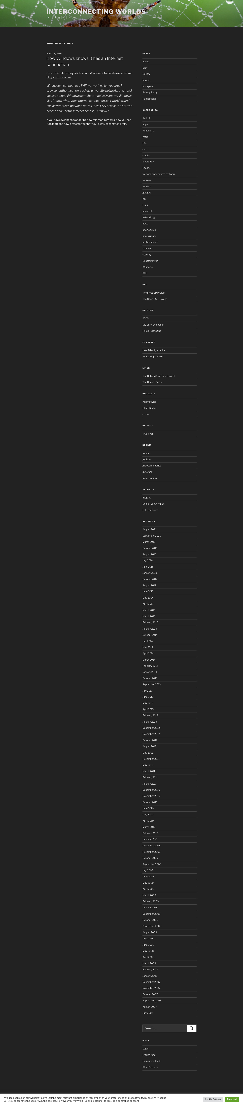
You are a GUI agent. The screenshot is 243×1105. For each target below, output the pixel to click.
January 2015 (149, 628)
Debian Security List (153, 503)
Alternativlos (149, 401)
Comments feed (151, 1061)
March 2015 (148, 616)
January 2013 (149, 721)
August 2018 (149, 554)
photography (149, 236)
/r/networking (149, 478)
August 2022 (149, 529)
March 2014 (148, 659)
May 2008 (148, 951)
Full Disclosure (150, 510)
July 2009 (147, 870)
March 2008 (149, 963)
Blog (144, 67)
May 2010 (147, 814)
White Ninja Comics (153, 356)
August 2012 (149, 746)
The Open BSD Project (154, 299)
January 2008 (149, 975)
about (145, 61)
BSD (144, 143)
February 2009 (150, 901)
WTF (145, 273)
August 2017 (149, 585)
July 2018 (147, 560)
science (146, 248)
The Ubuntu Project (153, 382)
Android (146, 118)
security (146, 254)
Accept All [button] (232, 1099)
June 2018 (148, 566)
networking (148, 217)
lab (144, 198)
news (145, 223)
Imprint (146, 80)
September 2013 (151, 684)
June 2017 (147, 591)
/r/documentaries (151, 465)
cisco (145, 149)
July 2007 (147, 1013)
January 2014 (149, 672)
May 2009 (148, 882)
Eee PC (146, 167)
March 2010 (148, 827)
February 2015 (150, 622)
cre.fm (145, 414)
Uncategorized (150, 260)
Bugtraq (146, 497)
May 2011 (147, 765)
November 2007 (151, 988)
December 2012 (151, 727)
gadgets (146, 192)
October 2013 (149, 678)
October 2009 (150, 858)
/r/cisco (146, 459)
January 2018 (149, 572)
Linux (145, 205)
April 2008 (148, 957)
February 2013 (150, 715)
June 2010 (148, 808)
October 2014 (149, 634)
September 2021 (151, 535)
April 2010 (148, 820)
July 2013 (147, 690)
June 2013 (148, 696)
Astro (145, 136)
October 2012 (149, 740)
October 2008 (150, 920)
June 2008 (148, 944)
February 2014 (150, 665)
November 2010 (151, 796)
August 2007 (149, 1006)
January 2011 (149, 783)
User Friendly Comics (153, 350)
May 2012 (147, 752)
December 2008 (151, 913)
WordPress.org (150, 1067)
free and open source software (158, 174)
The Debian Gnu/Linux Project (158, 376)
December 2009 (151, 845)
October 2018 (150, 548)
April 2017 (148, 603)
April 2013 (148, 709)
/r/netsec (147, 471)
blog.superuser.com (59, 77)
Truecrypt (147, 433)
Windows (147, 267)
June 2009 (148, 876)
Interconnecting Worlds (96, 11)
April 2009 (148, 889)
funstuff (146, 186)
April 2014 (148, 653)
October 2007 (150, 994)
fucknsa (146, 180)
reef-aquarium (150, 242)
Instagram (147, 86)
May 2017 (147, 597)
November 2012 (151, 734)
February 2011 (150, 777)
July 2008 (147, 938)
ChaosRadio (149, 408)
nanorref (147, 211)
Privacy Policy (149, 92)
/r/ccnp (146, 453)
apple (145, 124)
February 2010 (150, 833)
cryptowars (148, 161)
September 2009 (151, 864)
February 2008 (150, 969)
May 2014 (147, 647)
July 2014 (147, 641)
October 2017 (149, 579)
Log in (145, 1048)
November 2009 (151, 851)
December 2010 (151, 789)
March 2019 (148, 541)
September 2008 (151, 926)
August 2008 (149, 932)
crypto (145, 155)
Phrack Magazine (151, 330)
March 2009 (149, 895)
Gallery (146, 73)
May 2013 (147, 703)
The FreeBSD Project (153, 292)
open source (149, 229)
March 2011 (148, 771)
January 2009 (149, 907)
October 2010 (150, 802)
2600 (145, 318)
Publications (149, 98)
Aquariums (148, 130)
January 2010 (149, 839)
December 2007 (151, 982)
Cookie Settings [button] (213, 1099)
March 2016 (148, 610)
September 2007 (151, 1000)
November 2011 (151, 758)
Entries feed (149, 1054)
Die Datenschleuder (153, 324)
